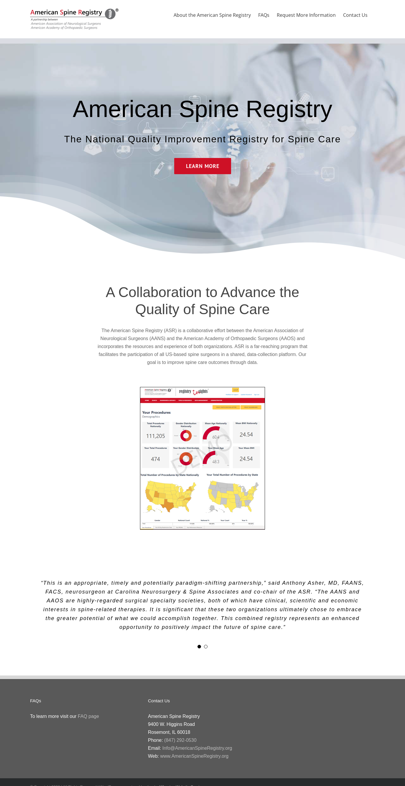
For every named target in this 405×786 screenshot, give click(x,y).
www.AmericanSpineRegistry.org (194, 756)
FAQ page (88, 716)
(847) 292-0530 (180, 740)
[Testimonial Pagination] (199, 646)
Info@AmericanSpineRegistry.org (197, 748)
